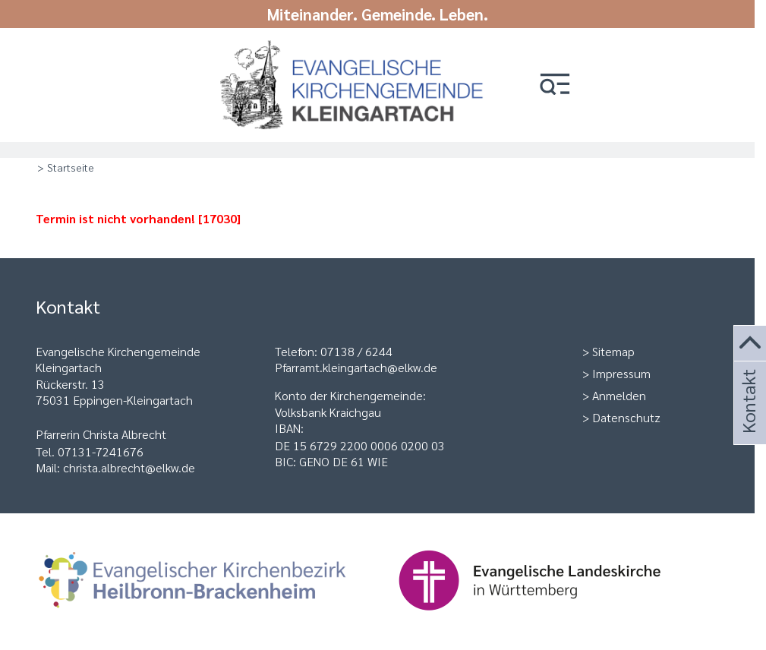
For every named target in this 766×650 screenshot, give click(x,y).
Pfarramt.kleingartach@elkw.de (356, 367)
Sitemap (613, 351)
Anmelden (619, 395)
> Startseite (65, 167)
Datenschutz (626, 417)
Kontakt (748, 422)
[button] (555, 85)
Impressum (621, 373)
